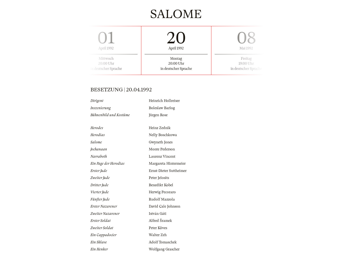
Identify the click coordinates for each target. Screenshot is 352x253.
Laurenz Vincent (162, 156)
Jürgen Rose (158, 115)
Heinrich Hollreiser (164, 101)
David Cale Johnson (164, 206)
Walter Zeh (158, 235)
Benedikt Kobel (161, 185)
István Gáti (157, 214)
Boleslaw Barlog (162, 108)
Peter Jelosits (159, 178)
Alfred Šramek (160, 221)
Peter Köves (158, 228)
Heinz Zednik (160, 128)
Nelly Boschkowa (163, 135)
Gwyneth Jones (160, 142)
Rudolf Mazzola (162, 199)
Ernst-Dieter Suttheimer (168, 171)
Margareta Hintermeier (167, 163)
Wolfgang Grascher (164, 249)
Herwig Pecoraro (162, 192)
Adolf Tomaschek (163, 242)
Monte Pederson (162, 149)
